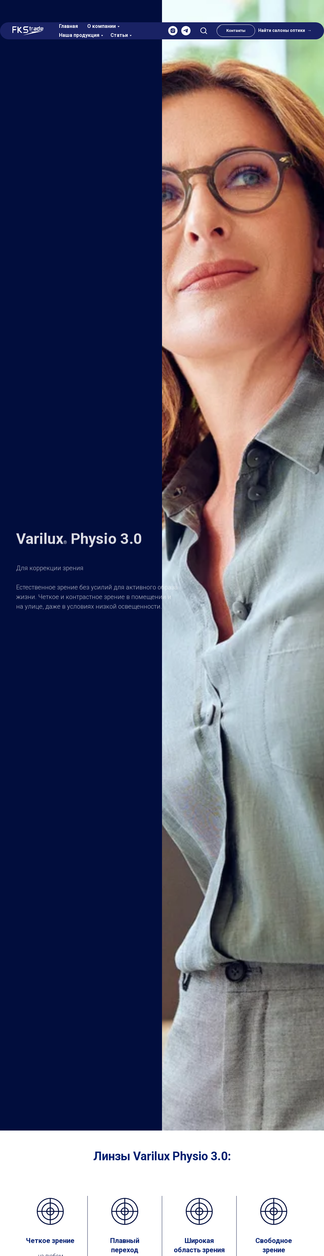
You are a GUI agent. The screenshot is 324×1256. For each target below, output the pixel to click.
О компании (101, 7)
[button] (203, 11)
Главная (68, 7)
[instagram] (173, 11)
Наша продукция (79, 16)
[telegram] (186, 11)
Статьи (119, 16)
